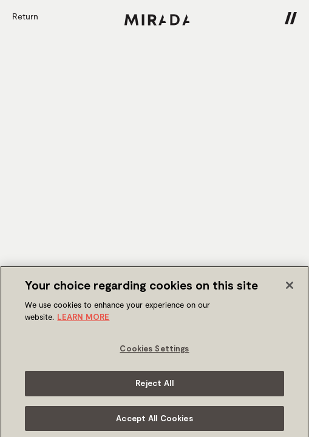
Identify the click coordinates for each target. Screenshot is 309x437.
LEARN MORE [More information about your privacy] (83, 320)
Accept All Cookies (154, 421)
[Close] (289, 289)
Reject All (154, 386)
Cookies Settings (154, 352)
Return (25, 16)
